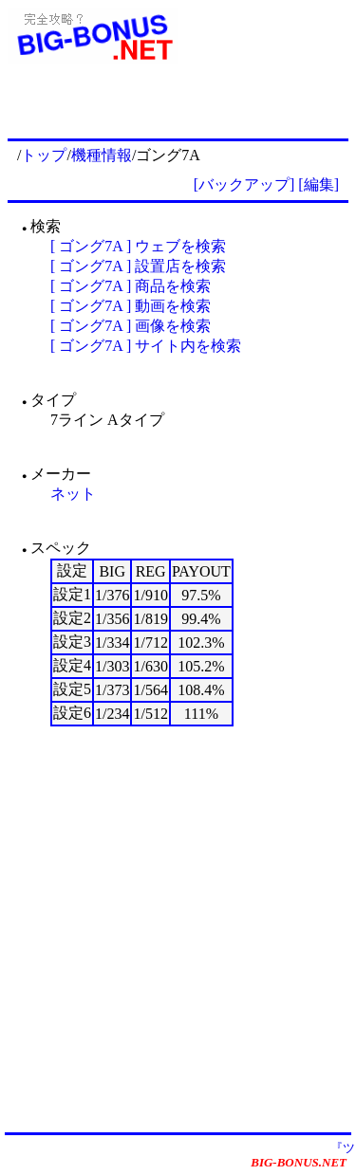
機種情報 (101, 155)
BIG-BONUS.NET (299, 1162)
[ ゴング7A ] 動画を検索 (130, 306)
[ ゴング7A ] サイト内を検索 (145, 346)
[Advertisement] (178, 928)
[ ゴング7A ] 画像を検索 (130, 326)
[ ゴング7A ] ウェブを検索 (138, 246)
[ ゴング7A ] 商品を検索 (130, 286)
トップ (43, 155)
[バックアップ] (244, 184)
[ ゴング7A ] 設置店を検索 (138, 266)
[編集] (318, 184)
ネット (73, 494)
